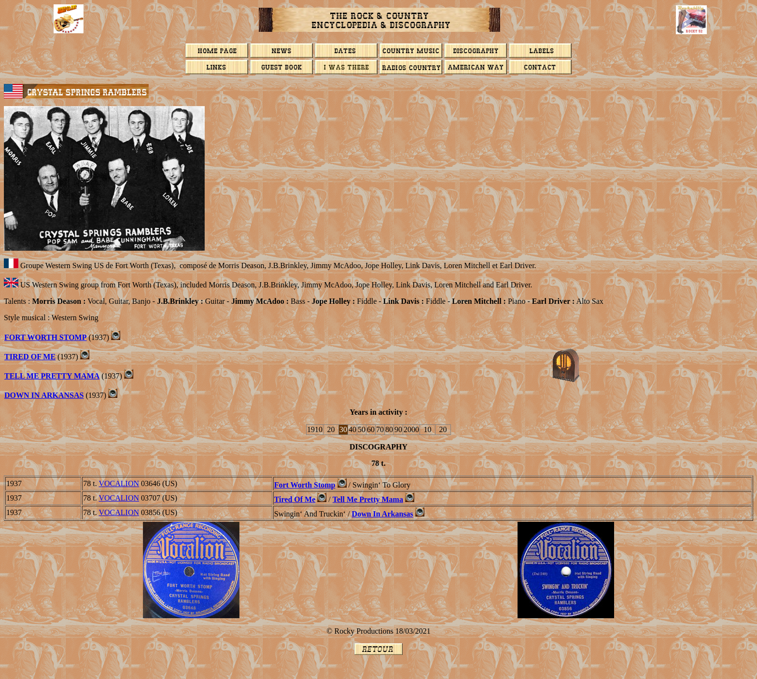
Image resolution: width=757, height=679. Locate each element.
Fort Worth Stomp (45, 337)
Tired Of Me (30, 357)
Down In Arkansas (44, 395)
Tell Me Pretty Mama (51, 376)
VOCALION (118, 483)
